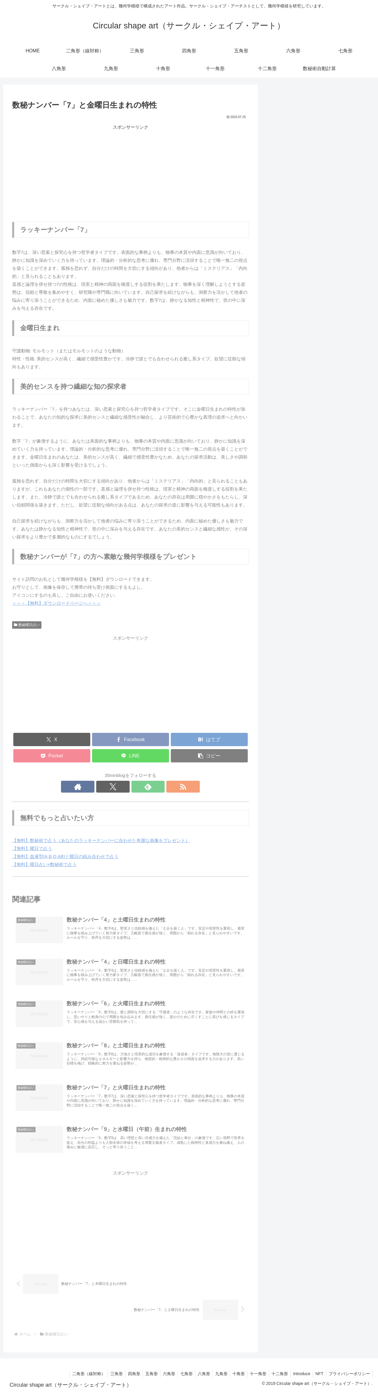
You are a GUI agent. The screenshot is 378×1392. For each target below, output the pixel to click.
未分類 (277, 417)
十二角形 (280, 389)
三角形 (277, 264)
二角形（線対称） (288, 250)
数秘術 (277, 222)
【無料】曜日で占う (32, 848)
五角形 (277, 291)
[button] (209, 755)
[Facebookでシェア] (130, 739)
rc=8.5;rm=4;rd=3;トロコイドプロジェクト (313, 151)
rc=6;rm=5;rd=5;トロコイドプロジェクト (311, 179)
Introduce (298, 1373)
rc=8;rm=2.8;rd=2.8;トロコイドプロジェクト (315, 165)
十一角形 (280, 375)
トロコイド (282, 403)
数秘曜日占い (27, 625)
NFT (317, 1373)
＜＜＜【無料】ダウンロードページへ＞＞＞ (56, 603)
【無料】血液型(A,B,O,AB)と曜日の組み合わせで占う (65, 856)
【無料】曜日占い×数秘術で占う (44, 864)
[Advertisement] (130, 172)
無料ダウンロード (288, 236)
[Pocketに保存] (51, 755)
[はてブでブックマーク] (209, 739)
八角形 (277, 333)
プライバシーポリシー (348, 1373)
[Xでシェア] (51, 739)
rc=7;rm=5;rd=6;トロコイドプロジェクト (311, 123)
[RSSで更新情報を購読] (151, 787)
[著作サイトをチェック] (110, 787)
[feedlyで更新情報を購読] (137, 787)
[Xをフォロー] (124, 787)
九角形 (277, 347)
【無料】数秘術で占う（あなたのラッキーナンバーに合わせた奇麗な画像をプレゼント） (101, 840)
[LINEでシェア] (130, 755)
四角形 (277, 277)
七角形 (277, 319)
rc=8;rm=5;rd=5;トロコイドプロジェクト (311, 137)
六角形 (277, 305)
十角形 (277, 361)
